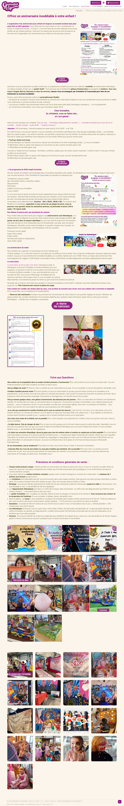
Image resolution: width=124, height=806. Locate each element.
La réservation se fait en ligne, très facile (22, 265)
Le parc (64, 6)
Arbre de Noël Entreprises (113, 6)
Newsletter (113, 3)
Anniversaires (85, 6)
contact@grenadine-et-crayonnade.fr (69, 801)
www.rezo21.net (48, 804)
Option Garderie (97, 6)
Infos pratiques (74, 6)
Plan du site (10, 804)
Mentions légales (20, 804)
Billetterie (96, 3)
